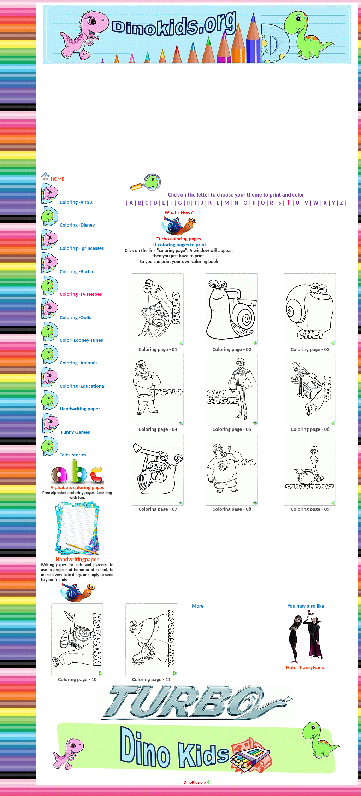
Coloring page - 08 (232, 509)
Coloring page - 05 (232, 429)
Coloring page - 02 (232, 349)
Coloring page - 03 (310, 349)
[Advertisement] (197, 117)
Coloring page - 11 (151, 679)
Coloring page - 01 (157, 349)
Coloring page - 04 (157, 429)
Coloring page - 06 (310, 429)
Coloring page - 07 (157, 509)
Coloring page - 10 (77, 679)
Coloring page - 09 (310, 509)
